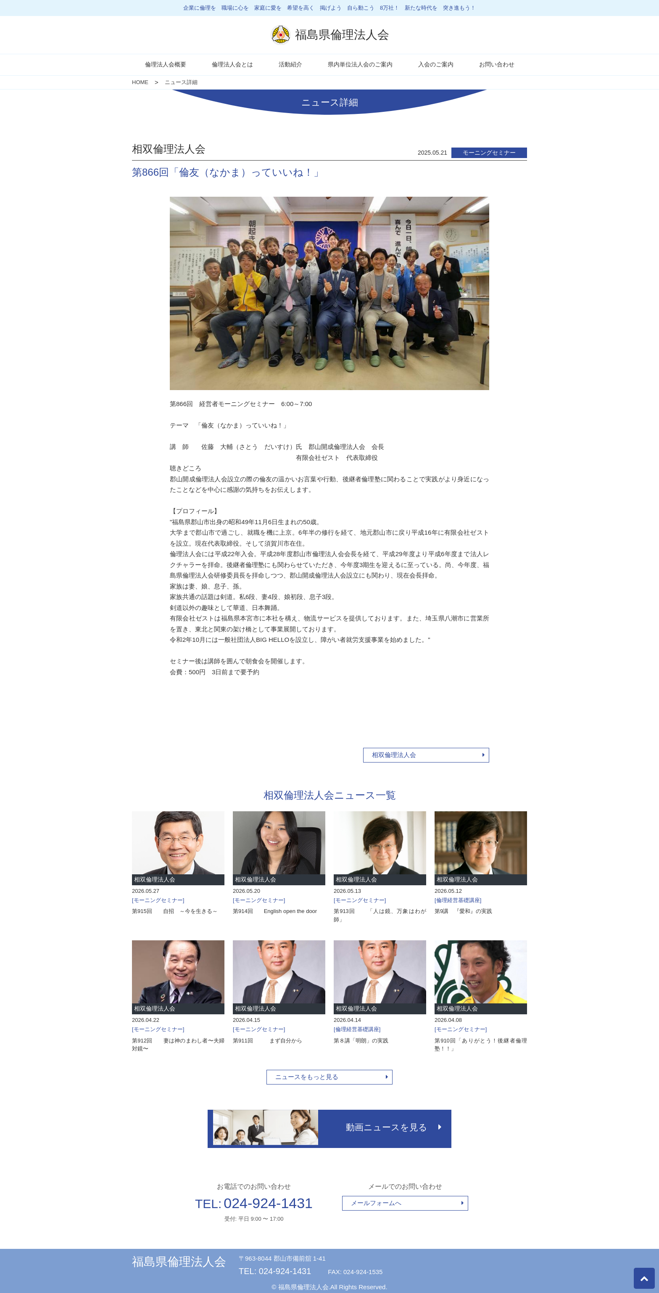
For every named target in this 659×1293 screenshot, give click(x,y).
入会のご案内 (435, 64)
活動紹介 (290, 64)
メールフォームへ (376, 1199)
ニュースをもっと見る (306, 1076)
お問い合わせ (496, 64)
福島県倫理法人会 (179, 1258)
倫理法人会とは (232, 64)
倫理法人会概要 (165, 64)
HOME (140, 82)
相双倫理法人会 (394, 754)
